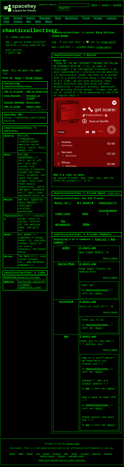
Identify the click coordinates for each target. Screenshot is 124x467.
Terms (74, 454)
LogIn (105, 5)
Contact (108, 454)
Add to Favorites (37, 91)
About (48, 21)
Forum (85, 18)
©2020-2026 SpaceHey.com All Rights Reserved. (62, 460)
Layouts (112, 18)
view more (108, 42)
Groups (98, 18)
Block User (33, 102)
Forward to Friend (33, 97)
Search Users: (48, 4)
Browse (18, 18)
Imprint (96, 454)
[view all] (114, 193)
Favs (6, 21)
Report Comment (110, 258)
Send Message (12, 96)
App (28, 21)
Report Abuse (47, 456)
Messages (45, 18)
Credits (57, 454)
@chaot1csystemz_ (29, 277)
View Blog (60, 35)
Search (64, 8)
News (21, 454)
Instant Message (14, 102)
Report (99, 293)
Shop (38, 21)
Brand (46, 454)
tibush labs (72, 444)
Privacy (85, 454)
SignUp (117, 5)
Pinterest (10, 277)
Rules (30, 454)
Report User (33, 106)
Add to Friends (13, 91)
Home (6, 18)
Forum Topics (33, 78)
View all (101, 239)
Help (94, 5)
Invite (18, 21)
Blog (58, 18)
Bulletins (71, 18)
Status (61, 456)
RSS (66, 454)
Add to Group (12, 106)
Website (9, 282)
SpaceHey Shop (75, 456)
